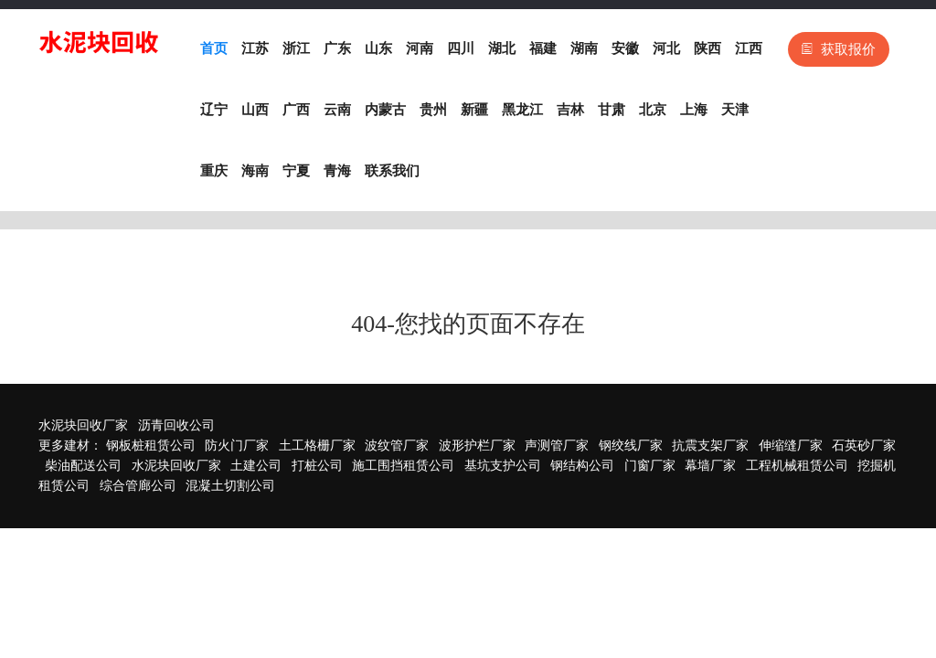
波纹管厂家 (397, 445)
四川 (460, 48)
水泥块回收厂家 (83, 425)
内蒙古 (385, 109)
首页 (214, 48)
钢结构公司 (582, 465)
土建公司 (256, 465)
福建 (543, 48)
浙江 (296, 48)
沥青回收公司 (176, 425)
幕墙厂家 (710, 465)
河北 (666, 48)
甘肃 (611, 109)
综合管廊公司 (138, 486)
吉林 (570, 109)
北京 (652, 109)
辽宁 (214, 109)
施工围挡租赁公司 (403, 465)
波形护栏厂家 (477, 445)
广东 (337, 48)
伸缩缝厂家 (791, 445)
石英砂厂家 (864, 445)
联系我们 (392, 171)
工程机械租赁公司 (797, 465)
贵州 (433, 109)
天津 (735, 109)
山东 (378, 48)
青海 (337, 171)
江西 (748, 48)
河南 (419, 48)
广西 (296, 109)
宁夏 (296, 171)
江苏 (255, 48)
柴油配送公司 (83, 465)
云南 (337, 109)
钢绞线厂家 (631, 445)
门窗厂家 (649, 465)
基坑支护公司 (502, 465)
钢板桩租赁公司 (151, 445)
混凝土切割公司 (230, 486)
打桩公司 (317, 465)
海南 (255, 171)
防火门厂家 (237, 445)
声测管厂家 (557, 445)
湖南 (584, 48)
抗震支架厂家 (710, 445)
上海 (693, 109)
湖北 (502, 48)
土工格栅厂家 (317, 445)
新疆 (474, 109)
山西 (255, 109)
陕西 (707, 48)
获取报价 (839, 49)
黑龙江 (522, 109)
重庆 (214, 171)
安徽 (625, 48)
